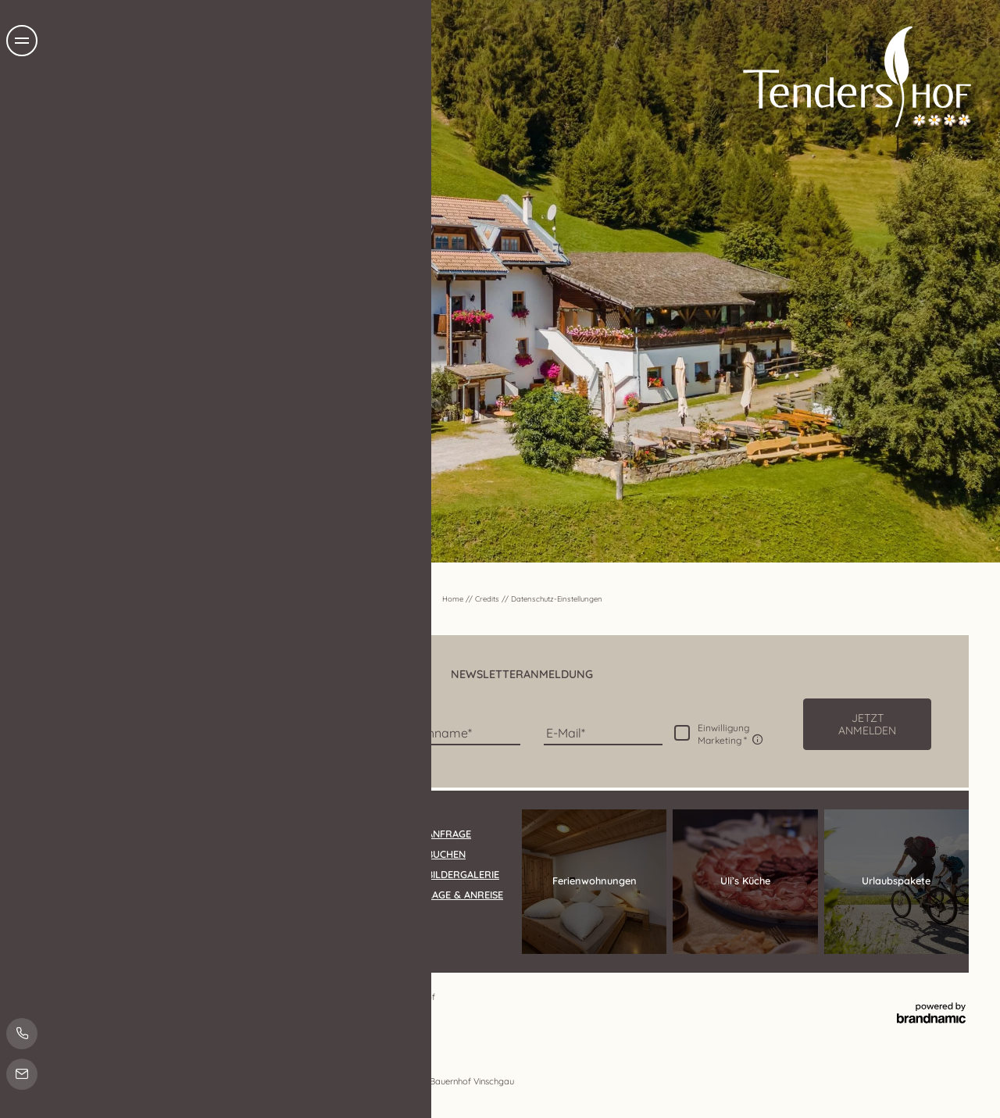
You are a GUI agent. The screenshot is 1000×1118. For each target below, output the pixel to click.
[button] (867, 724)
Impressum (131, 996)
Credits (488, 598)
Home (454, 598)
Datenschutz (183, 996)
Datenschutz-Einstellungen (265, 996)
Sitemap (338, 996)
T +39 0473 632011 (208, 927)
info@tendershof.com (309, 927)
